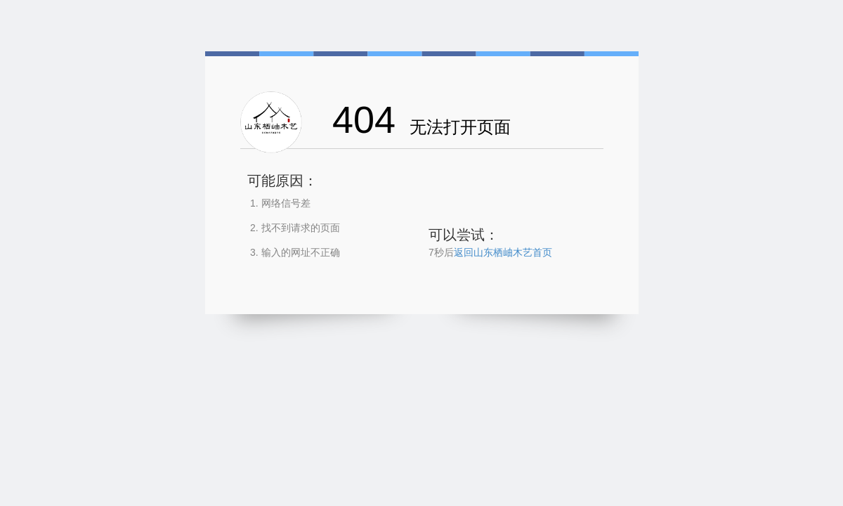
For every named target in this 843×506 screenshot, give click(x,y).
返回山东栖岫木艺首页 (503, 252)
